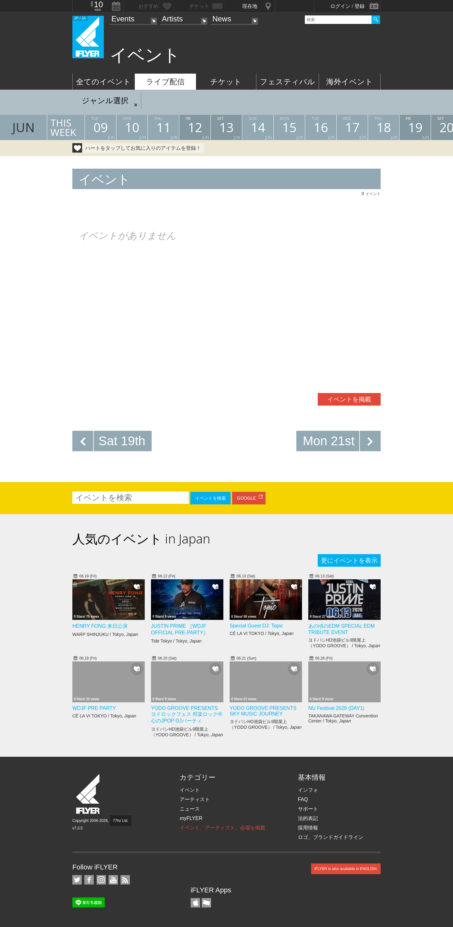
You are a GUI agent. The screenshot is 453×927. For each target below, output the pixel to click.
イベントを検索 (210, 498)
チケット (226, 81)
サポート (308, 809)
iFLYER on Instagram (101, 880)
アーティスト (195, 799)
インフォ (308, 790)
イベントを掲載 (349, 399)
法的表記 (308, 818)
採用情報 (308, 827)
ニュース (190, 809)
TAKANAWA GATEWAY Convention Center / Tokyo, (343, 718)
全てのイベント (103, 81)
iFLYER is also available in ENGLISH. (346, 869)
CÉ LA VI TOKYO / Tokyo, (262, 633)
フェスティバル (287, 81)
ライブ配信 (165, 81)
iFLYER (88, 794)
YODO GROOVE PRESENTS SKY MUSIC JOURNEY (263, 710)
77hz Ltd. (120, 820)
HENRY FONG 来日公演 (99, 626)
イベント (190, 790)
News (221, 18)
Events (122, 18)
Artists (172, 18)
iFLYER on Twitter (77, 880)
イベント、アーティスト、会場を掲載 (222, 827)
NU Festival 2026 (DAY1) (336, 708)
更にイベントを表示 (349, 560)
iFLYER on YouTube (113, 880)
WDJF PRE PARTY (94, 708)
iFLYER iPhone (195, 902)
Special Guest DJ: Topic (256, 625)
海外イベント (349, 81)
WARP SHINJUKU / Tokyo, (105, 634)
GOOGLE (246, 498)
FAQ (303, 799)
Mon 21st (329, 441)
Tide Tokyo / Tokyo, (176, 640)
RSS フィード (125, 880)
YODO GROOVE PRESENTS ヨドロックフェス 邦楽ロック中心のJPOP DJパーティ (187, 714)
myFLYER (191, 818)
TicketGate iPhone (206, 902)
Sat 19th (121, 441)
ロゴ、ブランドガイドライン (330, 837)
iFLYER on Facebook (89, 880)
